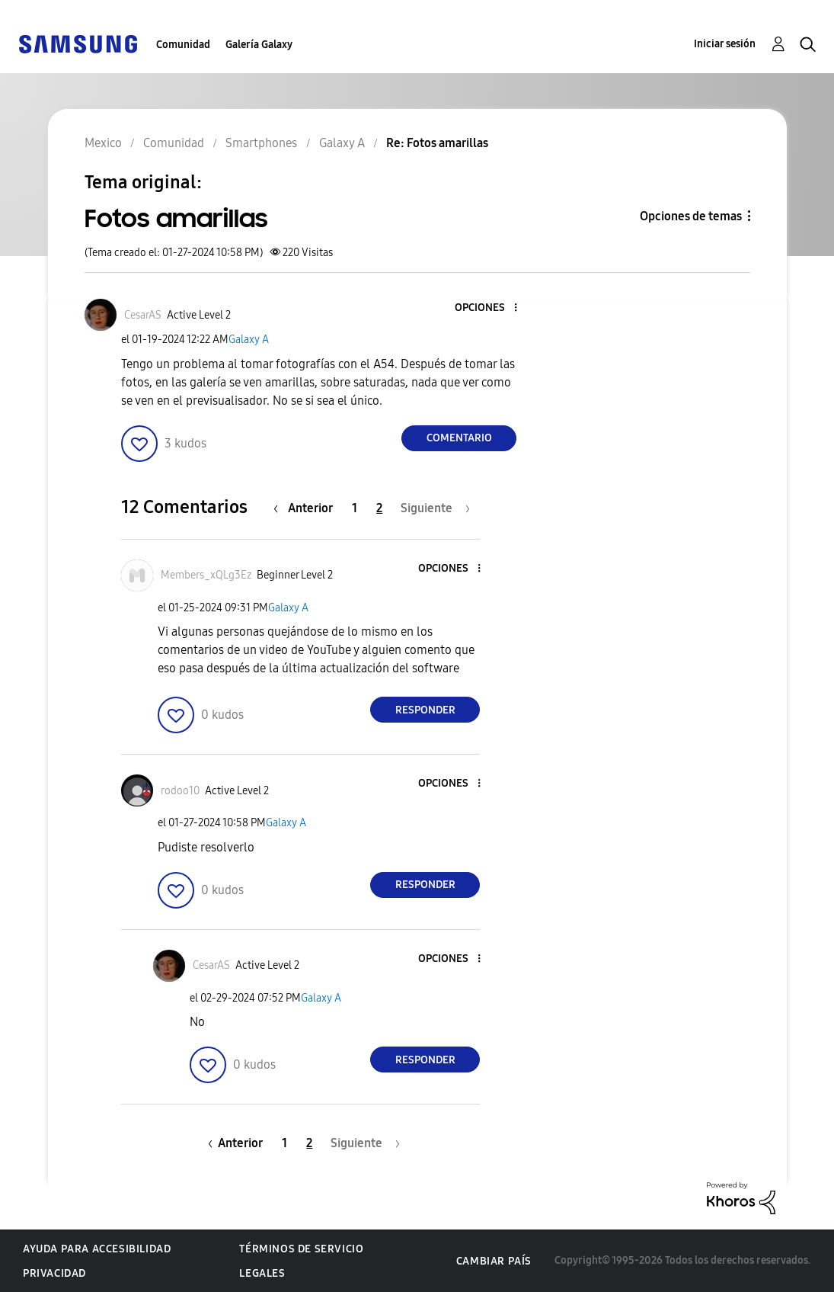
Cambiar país (494, 1261)
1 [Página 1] (354, 508)
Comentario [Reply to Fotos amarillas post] (459, 437)
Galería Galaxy (258, 44)
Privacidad (54, 1273)
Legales (262, 1273)
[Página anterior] (307, 508)
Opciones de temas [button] (691, 216)
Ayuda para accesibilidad (97, 1248)
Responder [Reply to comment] (425, 710)
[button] (490, 308)
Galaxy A (248, 339)
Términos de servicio (301, 1248)
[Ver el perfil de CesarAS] (142, 315)
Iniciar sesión (725, 43)
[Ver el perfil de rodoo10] (180, 790)
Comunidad (183, 44)
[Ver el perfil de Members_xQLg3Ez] (206, 575)
